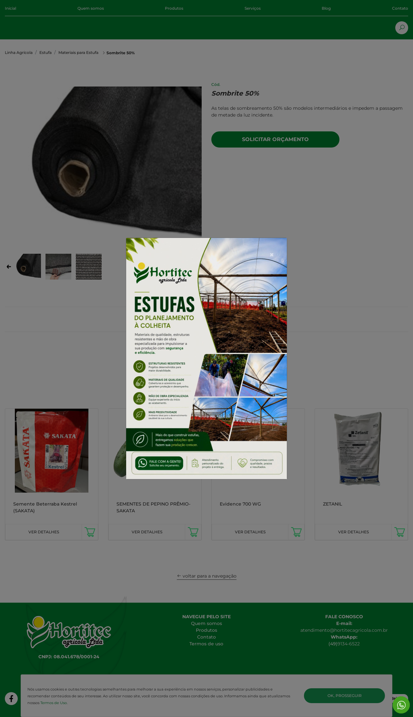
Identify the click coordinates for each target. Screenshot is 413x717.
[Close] (271, 238)
